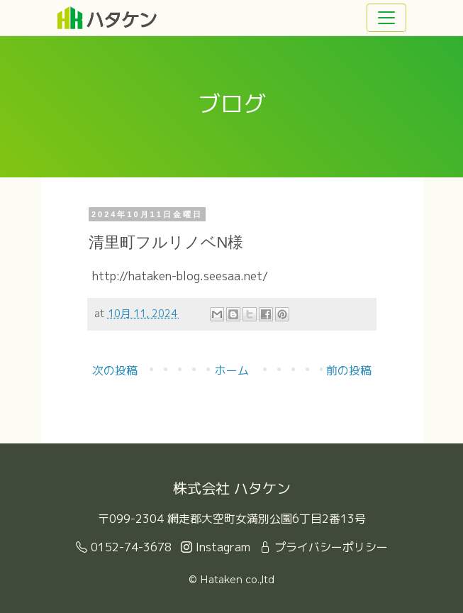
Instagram (215, 547)
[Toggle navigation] (386, 18)
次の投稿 (115, 370)
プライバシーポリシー (324, 547)
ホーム (232, 370)
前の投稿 (349, 370)
